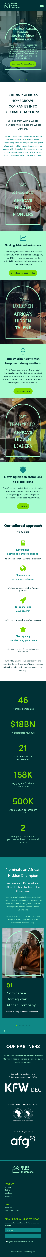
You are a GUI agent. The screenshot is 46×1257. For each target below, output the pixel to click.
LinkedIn (8, 1187)
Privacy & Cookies (12, 1211)
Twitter (8, 1190)
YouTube (8, 1193)
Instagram (9, 1196)
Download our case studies (23, 273)
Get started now (23, 391)
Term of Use (9, 1208)
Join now (23, 506)
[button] (4, 1031)
